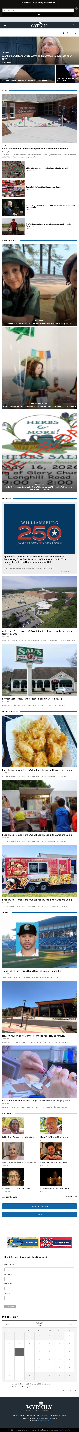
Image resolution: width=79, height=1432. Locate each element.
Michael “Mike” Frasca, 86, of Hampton (54, 1137)
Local (4, 145)
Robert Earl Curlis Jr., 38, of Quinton (53, 1163)
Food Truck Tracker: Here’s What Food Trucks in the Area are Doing (37, 770)
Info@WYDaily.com (43, 1420)
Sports (5, 912)
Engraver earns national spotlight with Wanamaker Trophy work (36, 1100)
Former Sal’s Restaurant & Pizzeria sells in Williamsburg (32, 698)
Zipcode (7, 1293)
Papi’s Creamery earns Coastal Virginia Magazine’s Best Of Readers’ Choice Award (39, 406)
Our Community (10, 240)
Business (6, 499)
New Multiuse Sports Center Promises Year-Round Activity (33, 1035)
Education (39, 320)
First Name (8, 1274)
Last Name (8, 1284)
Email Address (9, 1264)
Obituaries (7, 1113)
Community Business (39, 403)
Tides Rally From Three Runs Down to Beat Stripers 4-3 (31, 971)
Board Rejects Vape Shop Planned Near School (43, 187)
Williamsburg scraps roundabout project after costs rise (47, 168)
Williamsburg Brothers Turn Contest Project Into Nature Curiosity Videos (39, 324)
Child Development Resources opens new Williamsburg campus (35, 148)
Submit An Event (10, 1317)
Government (6, 53)
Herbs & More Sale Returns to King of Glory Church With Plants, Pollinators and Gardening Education (39, 488)
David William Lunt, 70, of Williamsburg (54, 1188)
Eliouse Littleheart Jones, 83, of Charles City (19, 1163)
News (4, 90)
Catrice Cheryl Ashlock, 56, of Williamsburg (18, 1137)
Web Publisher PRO (65, 1430)
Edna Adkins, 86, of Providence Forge (16, 1188)
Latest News (39, 484)
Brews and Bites (10, 711)
